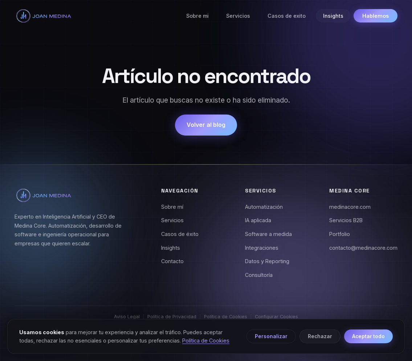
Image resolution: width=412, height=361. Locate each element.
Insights (333, 16)
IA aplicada (258, 220)
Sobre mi (197, 16)
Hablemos (375, 16)
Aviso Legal (127, 316)
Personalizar (271, 336)
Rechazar (320, 336)
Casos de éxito (180, 234)
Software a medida (268, 234)
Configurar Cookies (276, 316)
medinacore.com (350, 207)
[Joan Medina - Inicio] (44, 16)
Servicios (238, 16)
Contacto (172, 261)
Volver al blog (206, 124)
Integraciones (261, 248)
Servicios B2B (346, 220)
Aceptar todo (368, 336)
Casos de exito (287, 16)
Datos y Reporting (267, 261)
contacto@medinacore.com (363, 248)
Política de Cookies (225, 316)
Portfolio (339, 234)
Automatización (264, 207)
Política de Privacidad (171, 316)
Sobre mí (172, 207)
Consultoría (259, 275)
